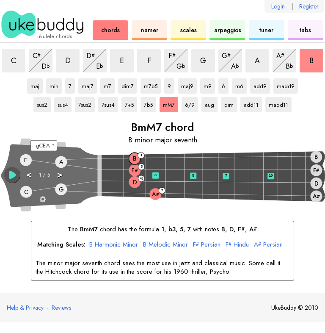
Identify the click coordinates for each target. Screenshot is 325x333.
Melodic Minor (165, 245)
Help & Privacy (25, 307)
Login (278, 6)
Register (309, 6)
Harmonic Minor (113, 245)
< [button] (29, 174)
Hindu (237, 245)
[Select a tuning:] (43, 145)
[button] (12, 175)
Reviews (61, 307)
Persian (206, 245)
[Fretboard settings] (43, 198)
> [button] (60, 174)
